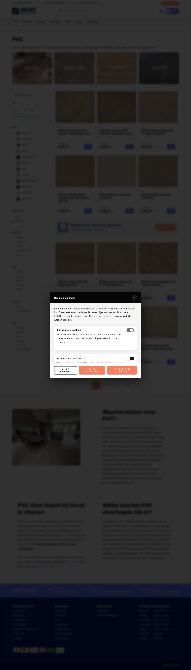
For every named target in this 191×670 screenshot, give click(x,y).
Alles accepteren (92, 370)
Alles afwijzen (65, 370)
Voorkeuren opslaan (122, 370)
